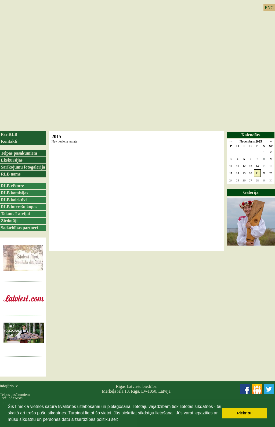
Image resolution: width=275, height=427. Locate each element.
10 (230, 165)
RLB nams (10, 174)
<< (231, 141)
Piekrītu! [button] (245, 413)
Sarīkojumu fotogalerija (23, 167)
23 (270, 173)
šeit (114, 419)
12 (244, 165)
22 (264, 173)
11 (237, 165)
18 (237, 173)
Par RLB (9, 134)
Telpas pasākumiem (19, 153)
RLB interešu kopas (19, 207)
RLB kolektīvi (14, 200)
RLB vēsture (12, 186)
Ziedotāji (9, 220)
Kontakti (9, 141)
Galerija (251, 192)
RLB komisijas (14, 193)
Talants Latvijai (15, 213)
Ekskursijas (12, 160)
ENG (269, 7)
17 (230, 173)
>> (271, 141)
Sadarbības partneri (19, 227)
